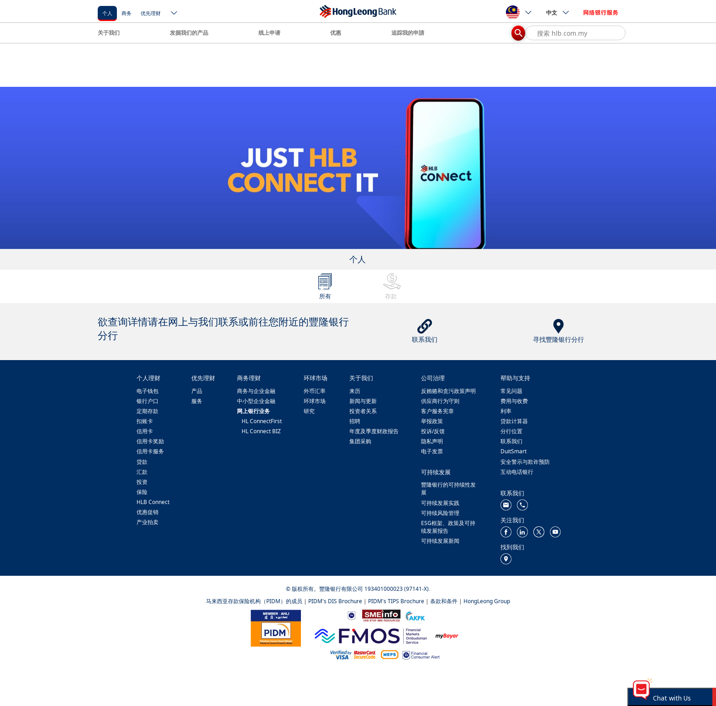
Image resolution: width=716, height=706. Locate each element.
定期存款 (147, 411)
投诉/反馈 (433, 431)
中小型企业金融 (256, 401)
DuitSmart (513, 451)
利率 (505, 411)
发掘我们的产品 (189, 33)
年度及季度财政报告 (374, 431)
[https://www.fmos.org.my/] (371, 635)
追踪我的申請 (407, 33)
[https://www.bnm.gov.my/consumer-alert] (421, 654)
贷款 (142, 462)
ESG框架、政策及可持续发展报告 (448, 527)
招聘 (354, 421)
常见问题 (511, 391)
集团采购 (360, 441)
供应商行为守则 (440, 401)
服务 (196, 401)
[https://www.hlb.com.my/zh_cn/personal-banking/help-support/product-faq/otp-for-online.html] (353, 654)
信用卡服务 (150, 451)
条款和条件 (444, 601)
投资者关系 (363, 411)
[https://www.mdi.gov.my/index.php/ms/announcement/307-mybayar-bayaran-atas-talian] (446, 635)
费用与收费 (514, 401)
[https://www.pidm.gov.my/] (276, 627)
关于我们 (109, 33)
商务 (126, 13)
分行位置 (511, 431)
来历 (354, 391)
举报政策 (432, 421)
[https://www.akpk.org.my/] (415, 614)
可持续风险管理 (440, 513)
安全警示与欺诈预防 (525, 462)
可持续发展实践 (440, 503)
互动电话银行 (516, 472)
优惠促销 (147, 512)
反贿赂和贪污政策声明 (448, 391)
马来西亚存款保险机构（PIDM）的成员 (254, 601)
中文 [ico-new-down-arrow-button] (558, 12)
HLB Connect (153, 502)
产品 (196, 391)
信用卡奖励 (150, 441)
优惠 (335, 33)
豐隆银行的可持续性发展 (448, 488)
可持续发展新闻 (440, 541)
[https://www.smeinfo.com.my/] (381, 614)
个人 (107, 13)
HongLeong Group (486, 601)
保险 (142, 492)
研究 (309, 411)
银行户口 (147, 401)
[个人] (107, 12)
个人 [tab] (357, 259)
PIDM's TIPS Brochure (396, 601)
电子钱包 (147, 391)
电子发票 (432, 451)
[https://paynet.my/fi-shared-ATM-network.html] (389, 654)
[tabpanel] (358, 168)
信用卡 (145, 431)
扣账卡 (145, 421)
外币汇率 (315, 391)
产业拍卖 (147, 522)
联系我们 (511, 441)
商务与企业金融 (256, 391)
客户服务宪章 (437, 411)
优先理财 (151, 13)
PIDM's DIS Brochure (335, 601)
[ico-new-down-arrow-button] (174, 14)
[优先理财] (151, 12)
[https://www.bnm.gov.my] (351, 615)
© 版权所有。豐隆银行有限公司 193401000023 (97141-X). (358, 589)
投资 (142, 482)
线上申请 (269, 33)
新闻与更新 (363, 401)
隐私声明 (432, 441)
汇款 (142, 472)
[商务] (126, 12)
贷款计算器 (514, 421)
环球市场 (315, 401)
